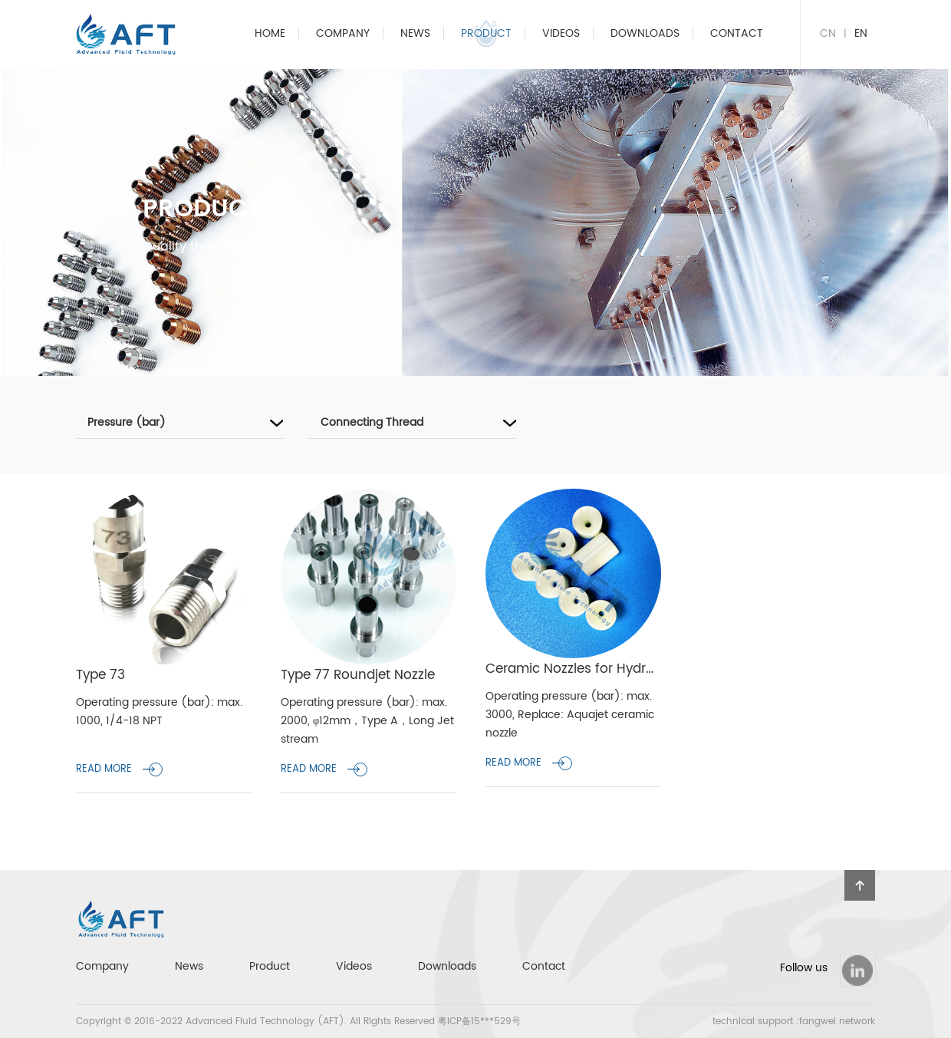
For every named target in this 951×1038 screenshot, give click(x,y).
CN (828, 33)
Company (343, 33)
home (270, 33)
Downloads (645, 33)
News (415, 33)
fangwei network (837, 1021)
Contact (736, 33)
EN (860, 33)
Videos (561, 33)
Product (486, 33)
